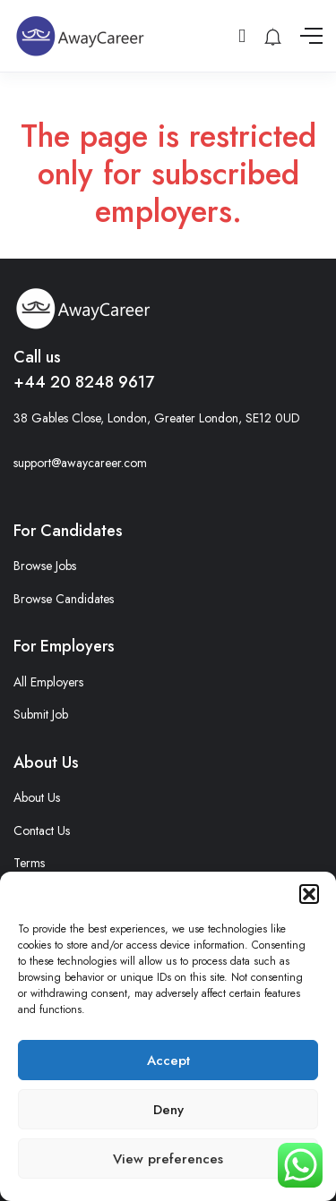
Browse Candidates (63, 599)
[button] (309, 894)
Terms (29, 863)
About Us (36, 797)
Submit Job (40, 714)
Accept (168, 1060)
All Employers (48, 682)
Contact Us (41, 830)
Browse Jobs (44, 566)
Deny (168, 1110)
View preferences (168, 1159)
